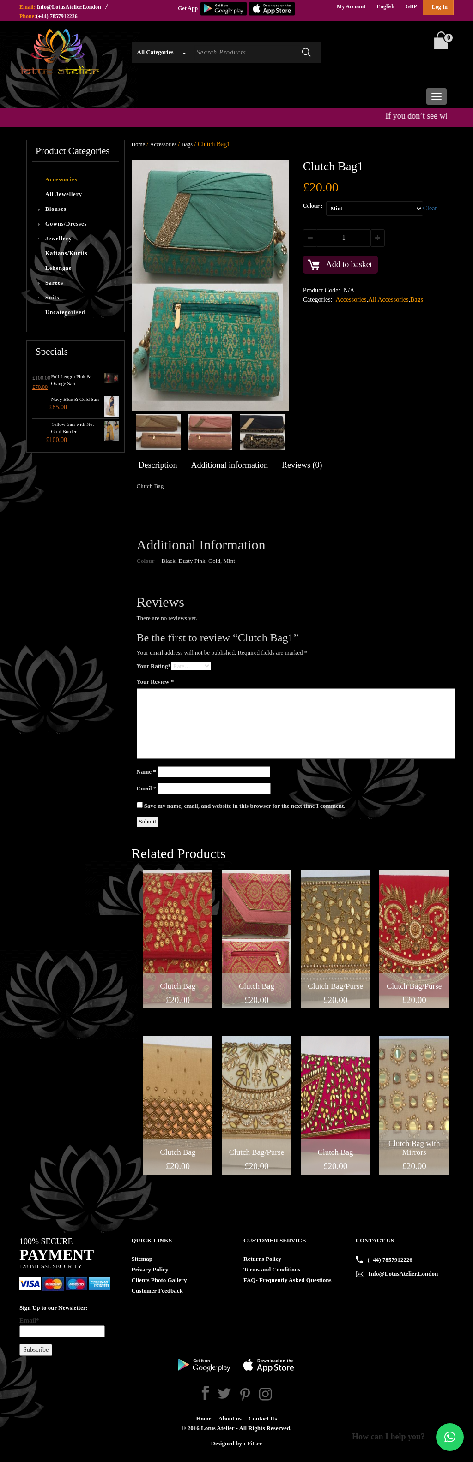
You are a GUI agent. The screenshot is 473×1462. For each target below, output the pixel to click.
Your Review (155, 681)
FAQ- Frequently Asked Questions (287, 1280)
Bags (187, 144)
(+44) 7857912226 (57, 16)
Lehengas (58, 268)
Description (158, 465)
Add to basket (349, 264)
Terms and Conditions (271, 1269)
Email (147, 788)
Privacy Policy (150, 1269)
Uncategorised (65, 312)
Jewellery (58, 238)
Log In (440, 7)
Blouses (56, 209)
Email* (62, 1327)
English (385, 6)
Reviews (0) (302, 465)
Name (146, 771)
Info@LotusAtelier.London (69, 7)
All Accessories (388, 299)
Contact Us (263, 1418)
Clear (430, 208)
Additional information (229, 465)
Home (138, 144)
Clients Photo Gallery (159, 1280)
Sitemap (142, 1258)
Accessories (61, 179)
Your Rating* (154, 665)
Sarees (54, 283)
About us (230, 1418)
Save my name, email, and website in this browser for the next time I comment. (245, 805)
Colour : (313, 206)
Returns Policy (262, 1258)
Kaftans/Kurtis (66, 253)
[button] (450, 1437)
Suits (52, 297)
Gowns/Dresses (66, 224)
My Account (351, 6)
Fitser (254, 1443)
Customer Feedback (157, 1290)
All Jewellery (63, 194)
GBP (411, 6)
